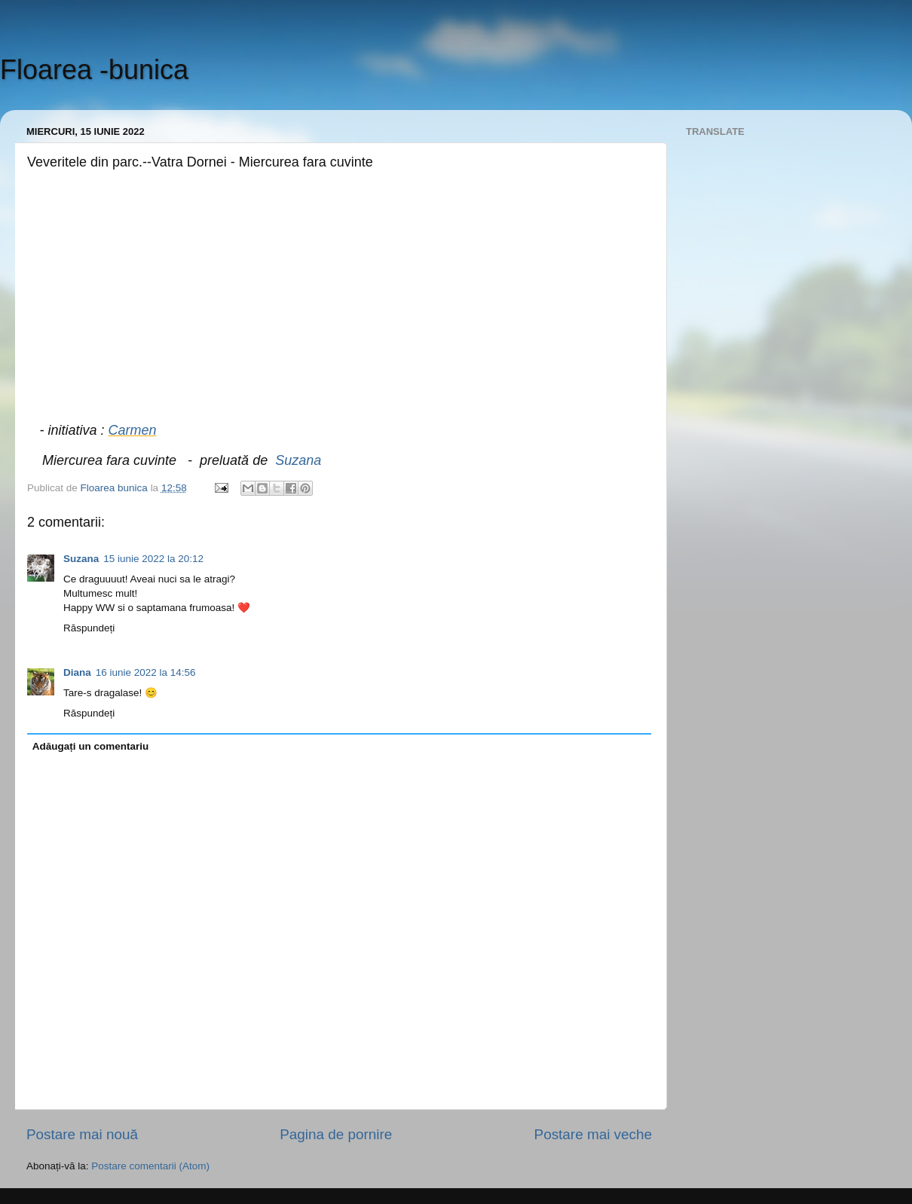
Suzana (298, 460)
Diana (77, 672)
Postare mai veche (593, 1134)
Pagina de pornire (336, 1134)
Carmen (133, 430)
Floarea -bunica (94, 69)
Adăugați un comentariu (90, 746)
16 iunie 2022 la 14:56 (146, 672)
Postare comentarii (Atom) (150, 1166)
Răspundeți (89, 628)
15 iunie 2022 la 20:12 (153, 558)
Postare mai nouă (82, 1134)
